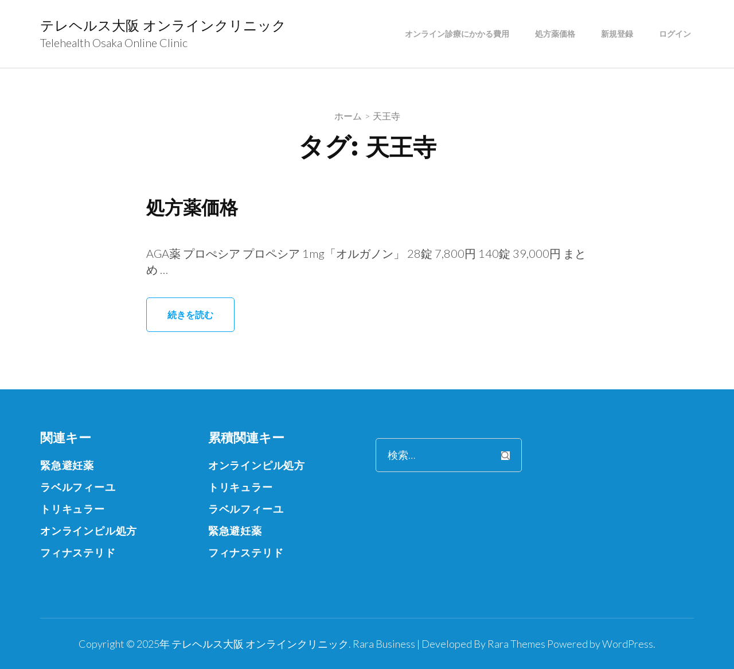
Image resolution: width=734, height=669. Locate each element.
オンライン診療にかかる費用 (457, 34)
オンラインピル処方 (88, 530)
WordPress (627, 643)
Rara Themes (516, 643)
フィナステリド (78, 552)
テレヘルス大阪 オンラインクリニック (163, 25)
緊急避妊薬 (67, 465)
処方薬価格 (555, 34)
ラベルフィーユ (78, 487)
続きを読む (190, 314)
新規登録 (617, 34)
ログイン (675, 34)
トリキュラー (72, 508)
